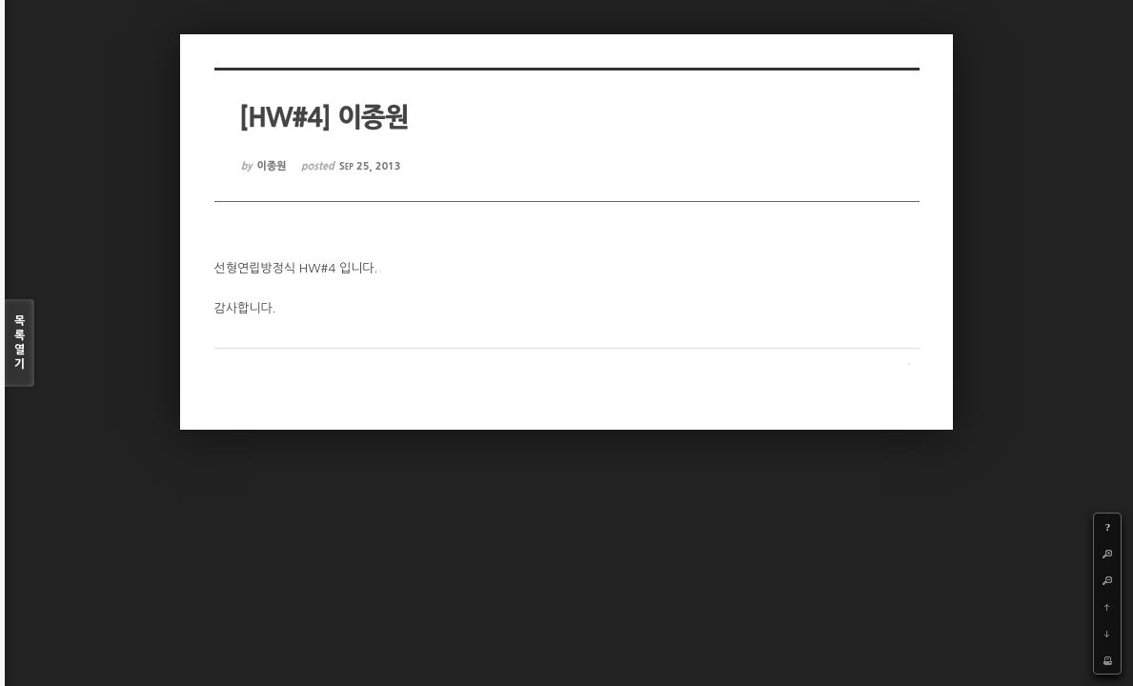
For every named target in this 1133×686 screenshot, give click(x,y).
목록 (19, 343)
